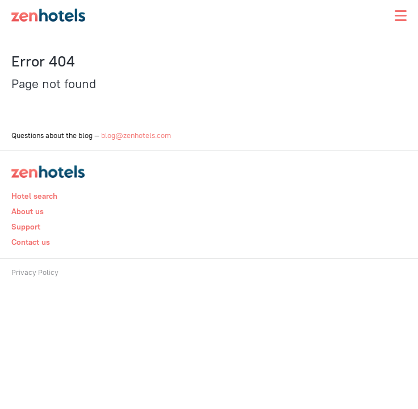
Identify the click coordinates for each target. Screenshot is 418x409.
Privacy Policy (34, 272)
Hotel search (34, 196)
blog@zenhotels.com (136, 135)
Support (25, 227)
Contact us (30, 242)
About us (27, 211)
